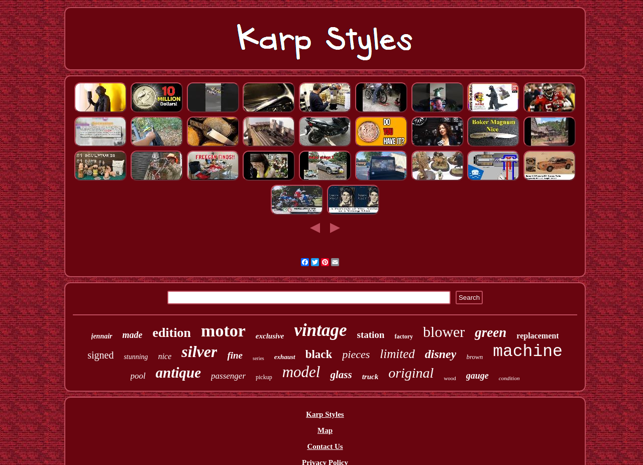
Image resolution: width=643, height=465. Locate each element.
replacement (537, 335)
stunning (136, 357)
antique (178, 373)
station (370, 334)
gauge (477, 376)
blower (444, 331)
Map (325, 430)
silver (199, 351)
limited (397, 354)
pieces (356, 354)
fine (235, 355)
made (133, 335)
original (411, 373)
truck (370, 377)
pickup (264, 377)
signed (100, 355)
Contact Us (325, 446)
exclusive (270, 336)
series (258, 358)
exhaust (284, 357)
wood (450, 378)
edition (172, 332)
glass (341, 375)
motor (223, 330)
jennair (102, 336)
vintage (320, 330)
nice (165, 356)
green (490, 332)
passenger (228, 376)
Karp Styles (325, 414)
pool (138, 376)
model (301, 372)
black (319, 354)
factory (403, 336)
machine (528, 351)
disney (441, 354)
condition (509, 378)
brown (474, 357)
